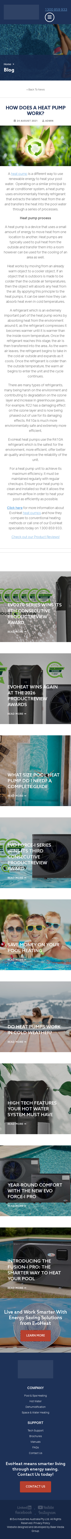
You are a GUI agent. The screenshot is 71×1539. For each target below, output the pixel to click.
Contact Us (35, 1453)
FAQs (35, 1447)
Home (7, 64)
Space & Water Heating (35, 1413)
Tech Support (36, 1431)
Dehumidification (36, 1407)
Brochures (35, 1436)
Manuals (36, 1442)
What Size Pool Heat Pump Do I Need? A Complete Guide (34, 781)
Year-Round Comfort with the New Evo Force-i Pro (35, 1191)
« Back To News (36, 90)
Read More (17, 632)
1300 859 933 (56, 10)
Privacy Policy (42, 1523)
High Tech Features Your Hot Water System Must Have (32, 1109)
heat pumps (32, 513)
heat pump (19, 174)
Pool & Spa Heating (35, 1396)
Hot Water (36, 1401)
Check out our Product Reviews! (36, 537)
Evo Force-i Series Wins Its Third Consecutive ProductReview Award (29, 857)
